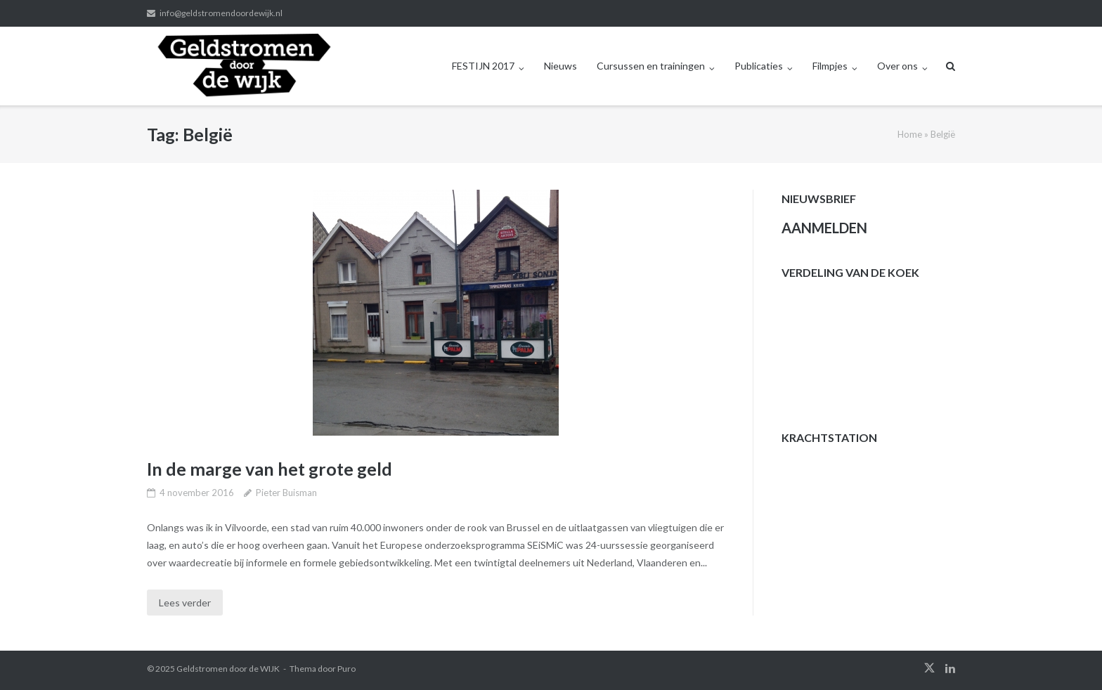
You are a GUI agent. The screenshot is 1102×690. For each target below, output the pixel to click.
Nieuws (560, 66)
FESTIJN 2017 (483, 66)
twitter (929, 668)
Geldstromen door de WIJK (228, 668)
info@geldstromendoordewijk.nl (221, 13)
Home (909, 134)
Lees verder (185, 602)
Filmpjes (830, 66)
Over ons (897, 66)
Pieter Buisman (286, 492)
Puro (346, 668)
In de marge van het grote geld (269, 468)
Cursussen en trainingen (651, 66)
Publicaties (758, 66)
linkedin (950, 668)
